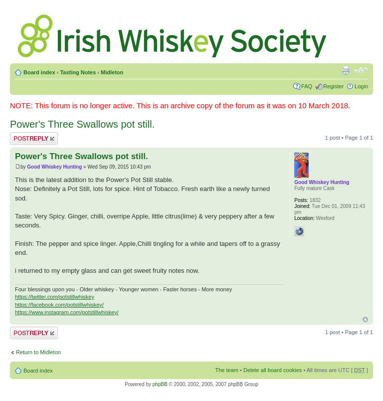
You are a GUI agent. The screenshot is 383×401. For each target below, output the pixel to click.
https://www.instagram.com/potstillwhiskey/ (67, 312)
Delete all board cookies (272, 370)
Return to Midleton (38, 352)
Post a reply (34, 138)
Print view (345, 70)
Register (333, 86)
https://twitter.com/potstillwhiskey (54, 297)
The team (226, 370)
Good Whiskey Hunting (54, 167)
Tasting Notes (78, 72)
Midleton (112, 72)
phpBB (160, 384)
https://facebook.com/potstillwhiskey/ (59, 305)
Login (361, 86)
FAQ (306, 86)
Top (365, 319)
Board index (39, 72)
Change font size (361, 70)
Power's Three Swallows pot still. (82, 124)
